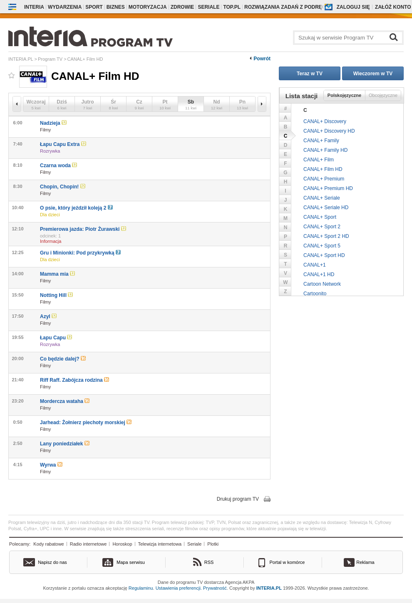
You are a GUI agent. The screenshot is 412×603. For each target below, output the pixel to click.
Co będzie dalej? (63, 359)
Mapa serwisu (131, 562)
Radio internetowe (88, 543)
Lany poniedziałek (64, 444)
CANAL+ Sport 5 (321, 246)
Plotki (212, 543)
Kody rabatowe (48, 543)
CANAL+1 (314, 265)
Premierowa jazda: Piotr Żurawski (83, 229)
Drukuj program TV (238, 499)
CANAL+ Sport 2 (321, 227)
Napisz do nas (52, 562)
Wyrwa (51, 465)
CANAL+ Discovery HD (329, 131)
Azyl (48, 316)
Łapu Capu (56, 338)
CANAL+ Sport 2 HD (326, 236)
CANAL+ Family (321, 140)
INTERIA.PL (269, 588)
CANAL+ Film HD (323, 169)
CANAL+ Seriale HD (325, 207)
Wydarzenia (65, 7)
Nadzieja (53, 123)
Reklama (365, 562)
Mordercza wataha (64, 401)
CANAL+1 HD (318, 274)
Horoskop (122, 543)
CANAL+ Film (318, 160)
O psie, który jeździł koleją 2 (76, 208)
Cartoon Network (322, 284)
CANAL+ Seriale (321, 198)
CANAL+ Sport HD (324, 255)
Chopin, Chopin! (62, 187)
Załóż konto (393, 7)
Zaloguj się (353, 7)
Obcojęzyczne (383, 95)
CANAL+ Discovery (324, 121)
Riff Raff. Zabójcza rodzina (74, 380)
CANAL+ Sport (319, 217)
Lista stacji (301, 96)
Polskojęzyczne (344, 95)
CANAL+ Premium (323, 179)
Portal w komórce (287, 562)
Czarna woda (58, 165)
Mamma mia (57, 274)
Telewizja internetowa (160, 543)
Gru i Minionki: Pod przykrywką (80, 253)
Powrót (262, 59)
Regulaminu (141, 588)
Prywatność (215, 588)
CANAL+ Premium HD (328, 188)
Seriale (194, 543)
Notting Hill (56, 295)
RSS (209, 562)
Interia (34, 7)
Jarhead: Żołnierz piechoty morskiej (86, 422)
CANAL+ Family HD (325, 150)
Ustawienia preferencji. (179, 588)
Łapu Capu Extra (63, 144)
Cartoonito (314, 294)
